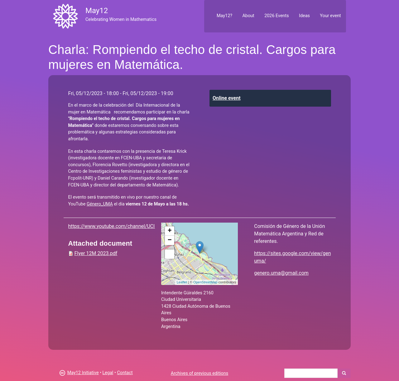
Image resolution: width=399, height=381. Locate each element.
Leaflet (182, 282)
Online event (227, 98)
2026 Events (276, 15)
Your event (330, 15)
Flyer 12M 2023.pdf (96, 253)
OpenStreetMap (205, 282)
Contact (124, 372)
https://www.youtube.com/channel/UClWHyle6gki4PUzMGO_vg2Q (141, 226)
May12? (224, 15)
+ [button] (170, 231)
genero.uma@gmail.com (281, 273)
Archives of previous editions (199, 373)
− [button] (170, 240)
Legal (108, 372)
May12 (96, 10)
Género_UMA (100, 204)
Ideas (304, 15)
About (248, 15)
